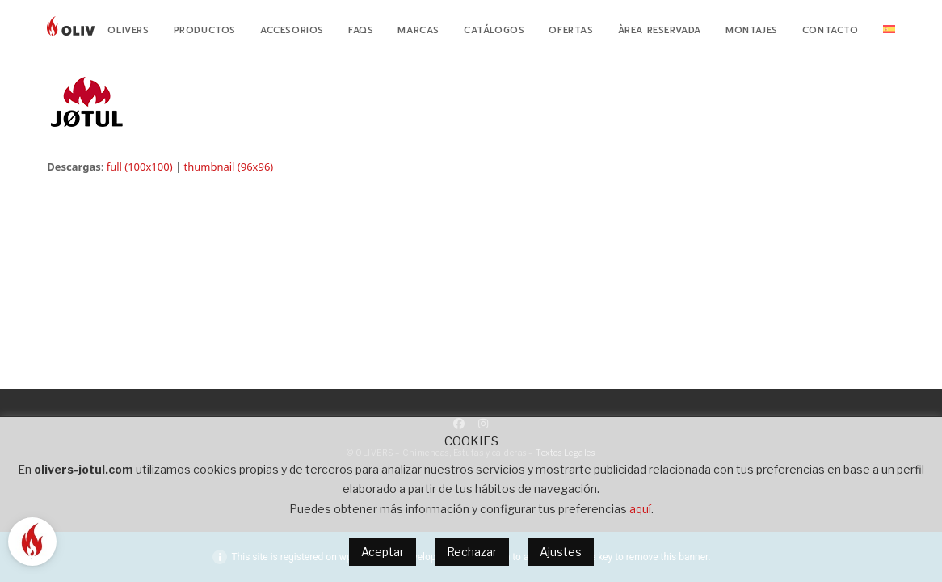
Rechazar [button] (472, 552)
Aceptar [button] (382, 552)
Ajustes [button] (561, 552)
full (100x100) (140, 166)
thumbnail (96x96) (229, 166)
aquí (640, 509)
